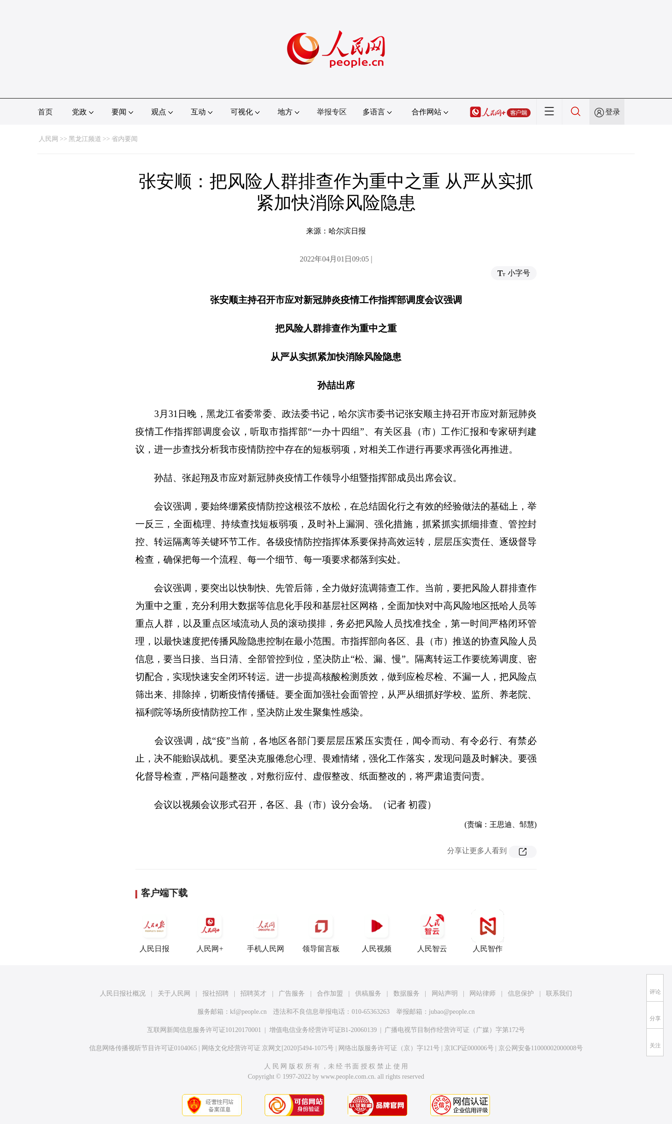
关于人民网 (174, 993)
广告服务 (292, 993)
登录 (612, 112)
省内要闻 (125, 138)
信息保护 (521, 993)
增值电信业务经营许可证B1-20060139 (323, 1029)
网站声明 (445, 993)
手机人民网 (265, 931)
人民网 (48, 138)
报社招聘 (216, 993)
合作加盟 (330, 993)
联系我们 (559, 993)
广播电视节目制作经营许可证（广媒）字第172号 (455, 1029)
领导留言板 (321, 931)
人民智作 (487, 931)
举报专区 (332, 112)
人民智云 (432, 931)
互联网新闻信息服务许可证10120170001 (204, 1029)
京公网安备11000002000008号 (540, 1048)
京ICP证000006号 (469, 1048)
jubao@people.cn (452, 1011)
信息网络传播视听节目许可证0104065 (143, 1048)
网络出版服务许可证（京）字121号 (389, 1048)
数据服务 (406, 993)
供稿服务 (368, 993)
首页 (45, 112)
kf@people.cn (248, 1011)
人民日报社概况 (123, 993)
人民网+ (210, 931)
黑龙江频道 (85, 138)
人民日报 (154, 931)
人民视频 (376, 931)
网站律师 (482, 993)
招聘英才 (253, 993)
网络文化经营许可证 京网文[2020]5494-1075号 (268, 1048)
